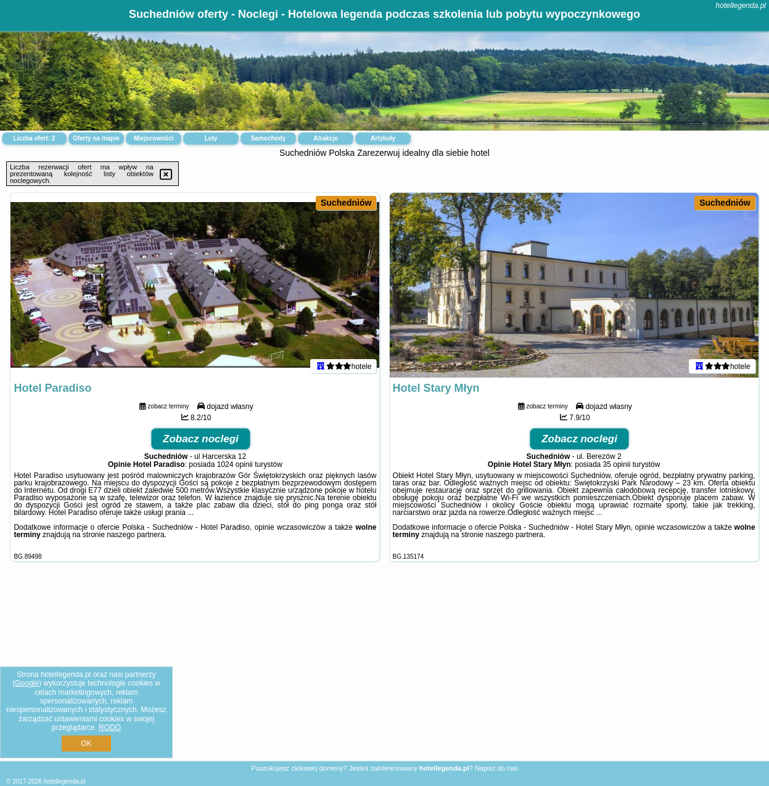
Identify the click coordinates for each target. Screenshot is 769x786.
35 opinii (617, 464)
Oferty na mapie (96, 138)
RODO (110, 727)
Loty (210, 138)
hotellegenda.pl (741, 5)
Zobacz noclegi (201, 439)
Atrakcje (325, 138)
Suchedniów (346, 203)
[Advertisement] (385, 671)
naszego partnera (135, 534)
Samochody (268, 138)
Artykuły (383, 138)
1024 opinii (235, 464)
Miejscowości (153, 138)
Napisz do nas (496, 768)
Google (27, 683)
